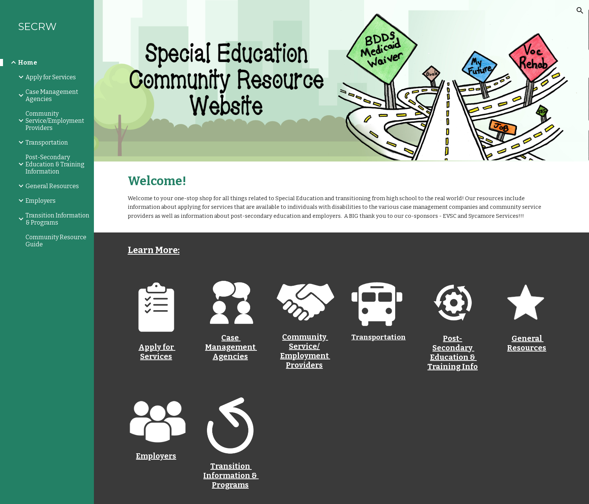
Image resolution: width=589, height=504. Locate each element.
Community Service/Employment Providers (305, 351)
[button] (580, 11)
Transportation (378, 337)
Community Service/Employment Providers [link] (55, 120)
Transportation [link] (47, 142)
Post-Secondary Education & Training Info (452, 352)
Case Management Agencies (231, 347)
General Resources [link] (52, 186)
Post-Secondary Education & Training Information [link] (55, 164)
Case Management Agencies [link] (52, 95)
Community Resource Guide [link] (56, 241)
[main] (341, 197)
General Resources (526, 343)
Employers (156, 455)
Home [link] (27, 62)
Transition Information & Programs (230, 475)
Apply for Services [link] (51, 77)
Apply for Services (157, 352)
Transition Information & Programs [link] (57, 219)
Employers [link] (41, 200)
